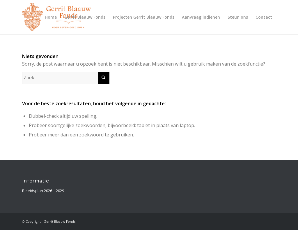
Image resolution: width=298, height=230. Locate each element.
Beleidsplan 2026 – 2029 (43, 190)
